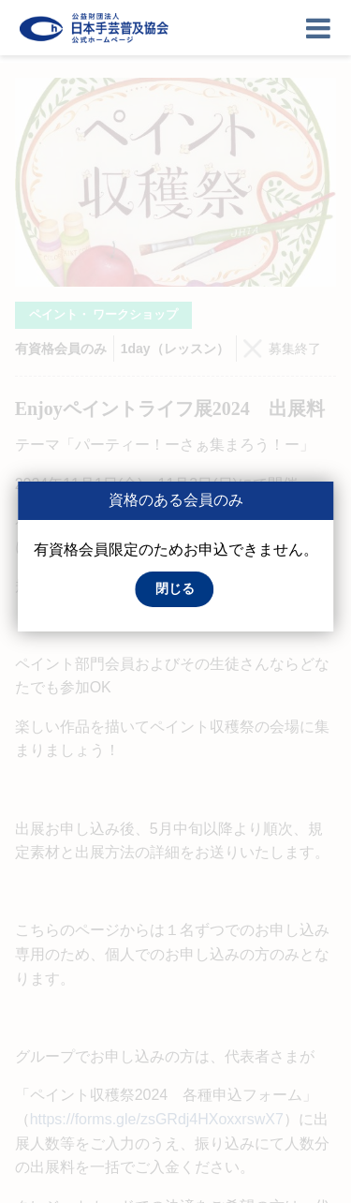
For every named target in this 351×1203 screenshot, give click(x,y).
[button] (175, 589)
